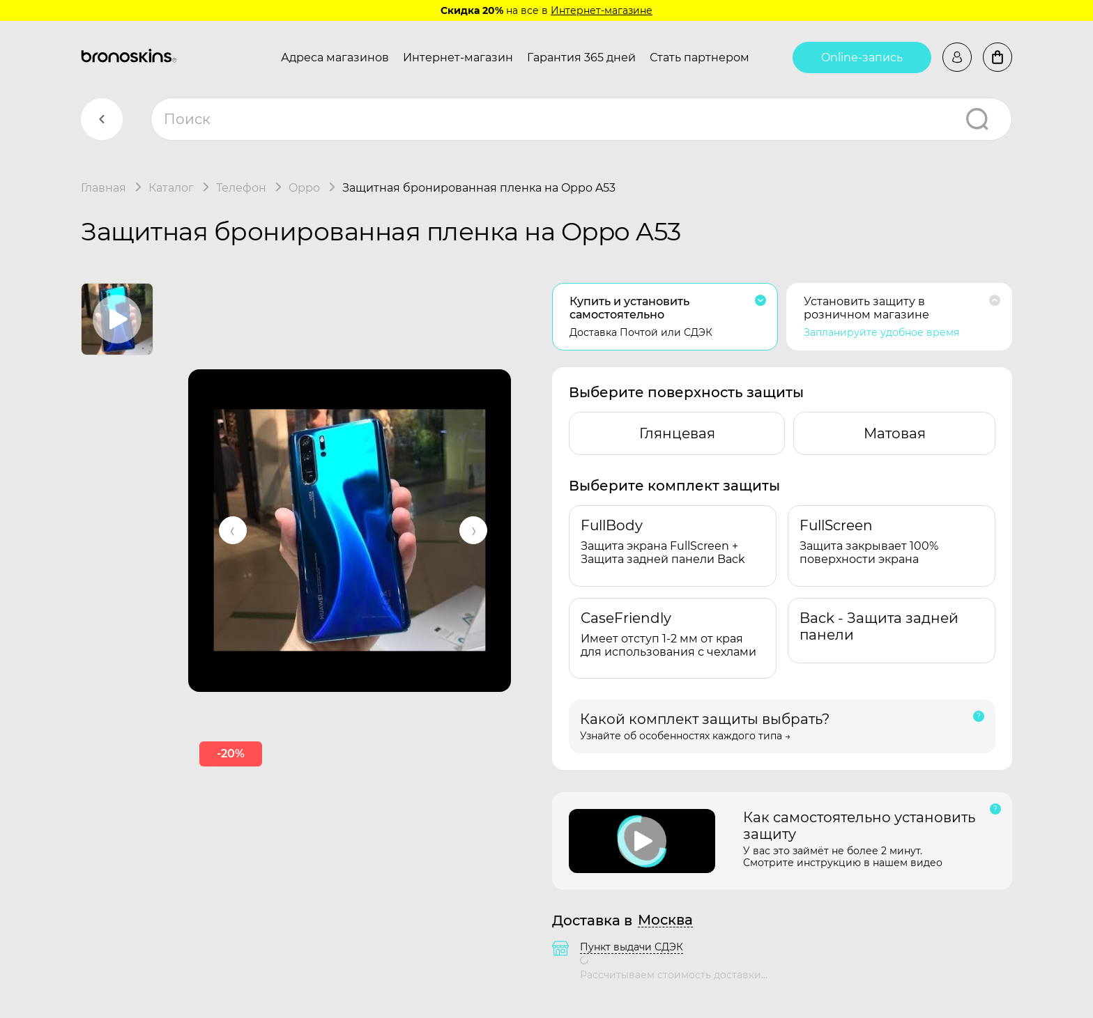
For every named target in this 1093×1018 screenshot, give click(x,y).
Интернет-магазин (458, 57)
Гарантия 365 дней (581, 57)
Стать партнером (699, 57)
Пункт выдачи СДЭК (631, 947)
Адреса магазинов (335, 57)
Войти (957, 57)
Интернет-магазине (601, 10)
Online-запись (862, 57)
